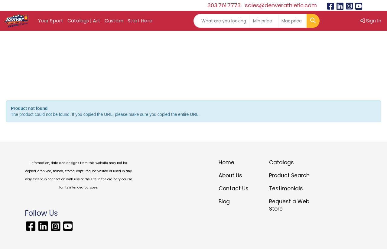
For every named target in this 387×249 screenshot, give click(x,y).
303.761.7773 (224, 5)
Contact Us (234, 188)
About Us (230, 175)
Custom (114, 20)
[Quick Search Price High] (292, 21)
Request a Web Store (289, 205)
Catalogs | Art (83, 20)
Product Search (289, 175)
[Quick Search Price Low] (264, 21)
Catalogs (281, 162)
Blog (224, 201)
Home (226, 162)
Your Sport (50, 20)
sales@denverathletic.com (281, 5)
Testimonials (286, 188)
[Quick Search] (222, 21)
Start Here (140, 20)
